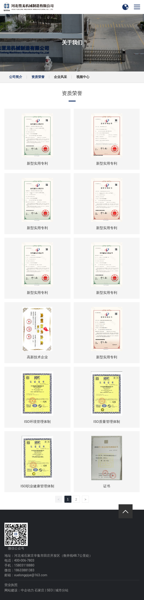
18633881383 (24, 570)
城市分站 (61, 590)
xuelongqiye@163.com (30, 575)
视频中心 (82, 77)
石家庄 (39, 590)
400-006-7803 (24, 560)
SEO (50, 590)
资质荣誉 (38, 77)
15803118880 (24, 565)
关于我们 (72, 42)
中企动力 (27, 590)
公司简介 (15, 77)
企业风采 (60, 77)
